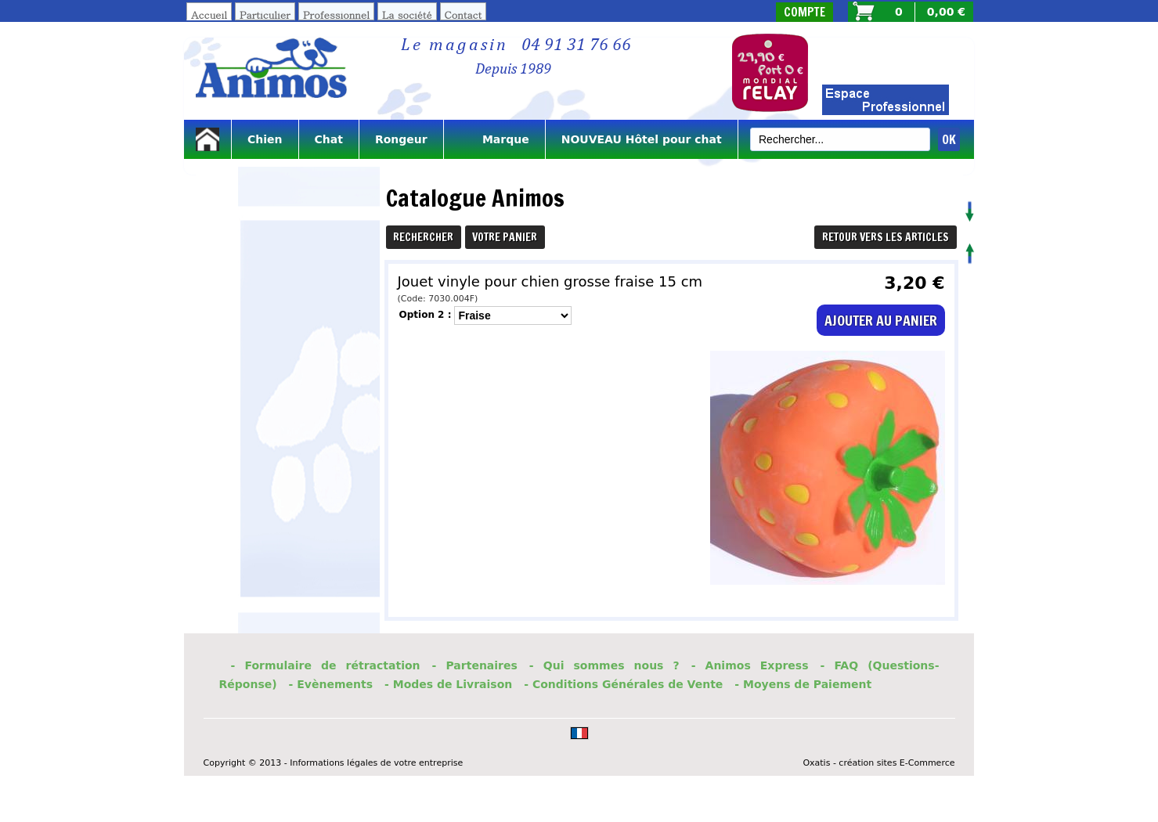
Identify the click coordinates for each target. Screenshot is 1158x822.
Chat (329, 139)
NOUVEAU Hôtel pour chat (641, 139)
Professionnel (336, 14)
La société (407, 14)
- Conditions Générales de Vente (623, 684)
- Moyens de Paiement (802, 684)
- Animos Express (750, 665)
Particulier (265, 14)
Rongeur (401, 139)
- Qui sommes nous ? (604, 665)
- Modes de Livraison (448, 684)
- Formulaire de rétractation (325, 665)
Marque (494, 139)
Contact (463, 14)
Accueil (209, 14)
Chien (265, 139)
